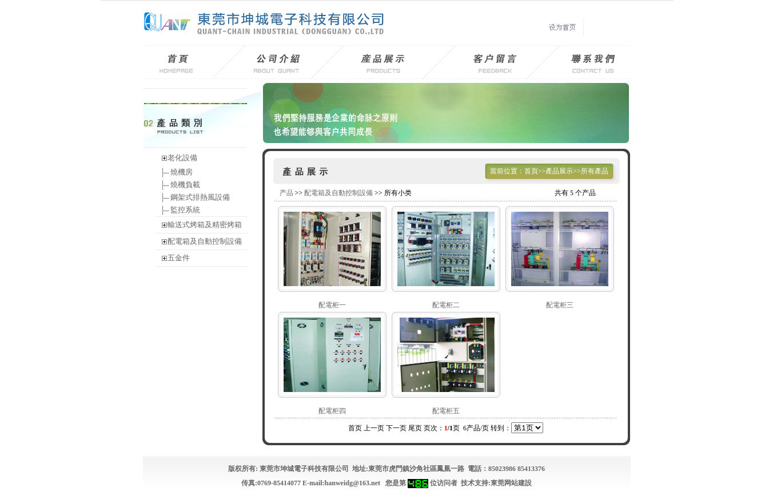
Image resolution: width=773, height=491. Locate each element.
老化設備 (182, 157)
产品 (286, 193)
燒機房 (181, 172)
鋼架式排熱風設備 (199, 197)
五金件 (179, 258)
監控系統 (184, 209)
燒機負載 (184, 184)
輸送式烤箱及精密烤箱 (205, 224)
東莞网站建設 (511, 483)
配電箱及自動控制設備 (205, 241)
